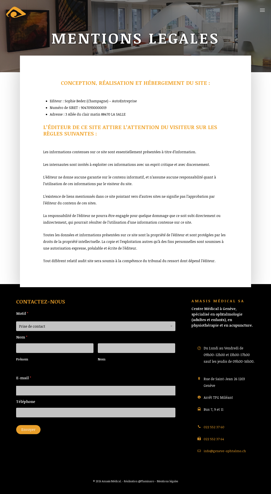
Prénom (22, 366)
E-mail (23, 384)
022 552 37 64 (214, 439)
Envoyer (28, 436)
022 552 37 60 (214, 427)
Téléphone (25, 408)
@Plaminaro (146, 481)
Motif (22, 320)
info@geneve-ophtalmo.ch (225, 451)
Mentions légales (167, 481)
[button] (262, 10)
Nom (101, 366)
